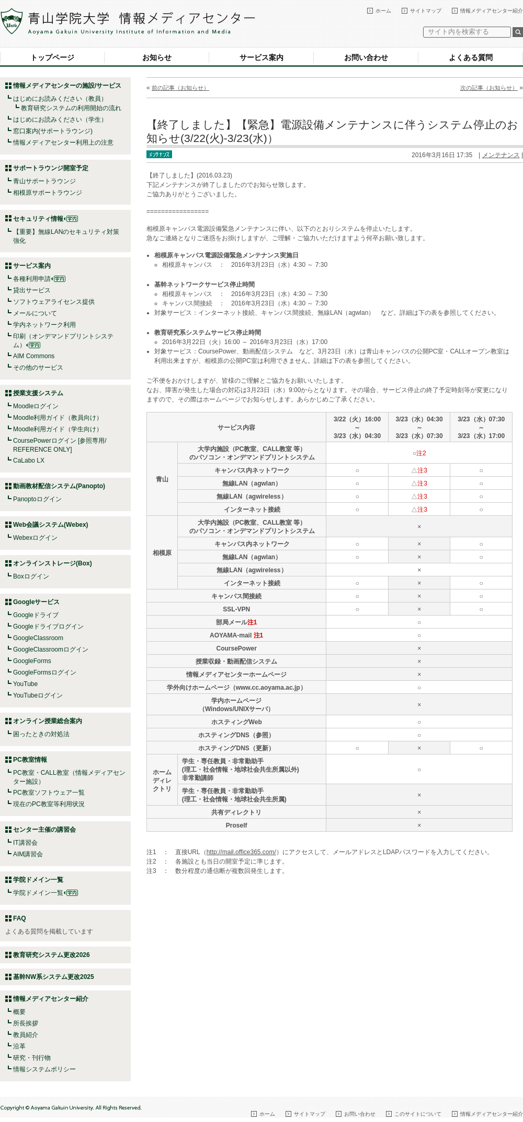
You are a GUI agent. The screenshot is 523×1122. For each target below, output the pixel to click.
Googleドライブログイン (48, 626)
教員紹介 (25, 1034)
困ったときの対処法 (41, 734)
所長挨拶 (25, 1023)
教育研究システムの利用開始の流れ (71, 108)
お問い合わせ (366, 57)
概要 (19, 1011)
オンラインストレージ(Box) (52, 563)
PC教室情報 (30, 759)
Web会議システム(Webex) (50, 524)
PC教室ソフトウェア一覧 (49, 792)
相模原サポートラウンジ (47, 192)
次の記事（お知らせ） (489, 88)
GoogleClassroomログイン (50, 649)
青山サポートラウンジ (44, 181)
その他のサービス (38, 367)
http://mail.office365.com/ (241, 852)
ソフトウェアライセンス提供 (54, 301)
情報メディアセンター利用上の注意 (63, 142)
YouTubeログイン (38, 695)
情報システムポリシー (44, 1069)
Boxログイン (31, 576)
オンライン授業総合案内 (47, 721)
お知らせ (157, 57)
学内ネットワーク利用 (44, 324)
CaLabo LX (28, 460)
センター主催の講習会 (44, 829)
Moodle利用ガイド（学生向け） (58, 429)
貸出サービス (32, 290)
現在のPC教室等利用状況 (49, 804)
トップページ (52, 57)
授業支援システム (38, 393)
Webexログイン (35, 537)
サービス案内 (261, 57)
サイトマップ (425, 11)
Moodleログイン (36, 406)
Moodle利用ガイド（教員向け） (58, 417)
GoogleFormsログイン (44, 672)
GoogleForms (32, 661)
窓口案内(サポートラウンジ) (53, 131)
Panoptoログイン (37, 499)
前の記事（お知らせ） (180, 88)
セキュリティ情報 (45, 218)
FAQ (19, 918)
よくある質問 (471, 57)
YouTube (25, 684)
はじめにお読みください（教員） (60, 98)
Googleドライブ (36, 615)
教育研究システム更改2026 (51, 955)
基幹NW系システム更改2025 (53, 977)
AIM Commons (33, 356)
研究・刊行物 (32, 1057)
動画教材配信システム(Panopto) (59, 486)
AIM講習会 (28, 854)
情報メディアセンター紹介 (491, 11)
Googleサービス (36, 602)
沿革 (19, 1046)
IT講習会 (25, 842)
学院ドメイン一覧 (45, 892)
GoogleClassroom (38, 638)
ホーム (383, 11)
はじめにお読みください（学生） (60, 119)
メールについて (35, 313)
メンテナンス (501, 155)
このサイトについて (417, 1114)
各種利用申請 (32, 278)
